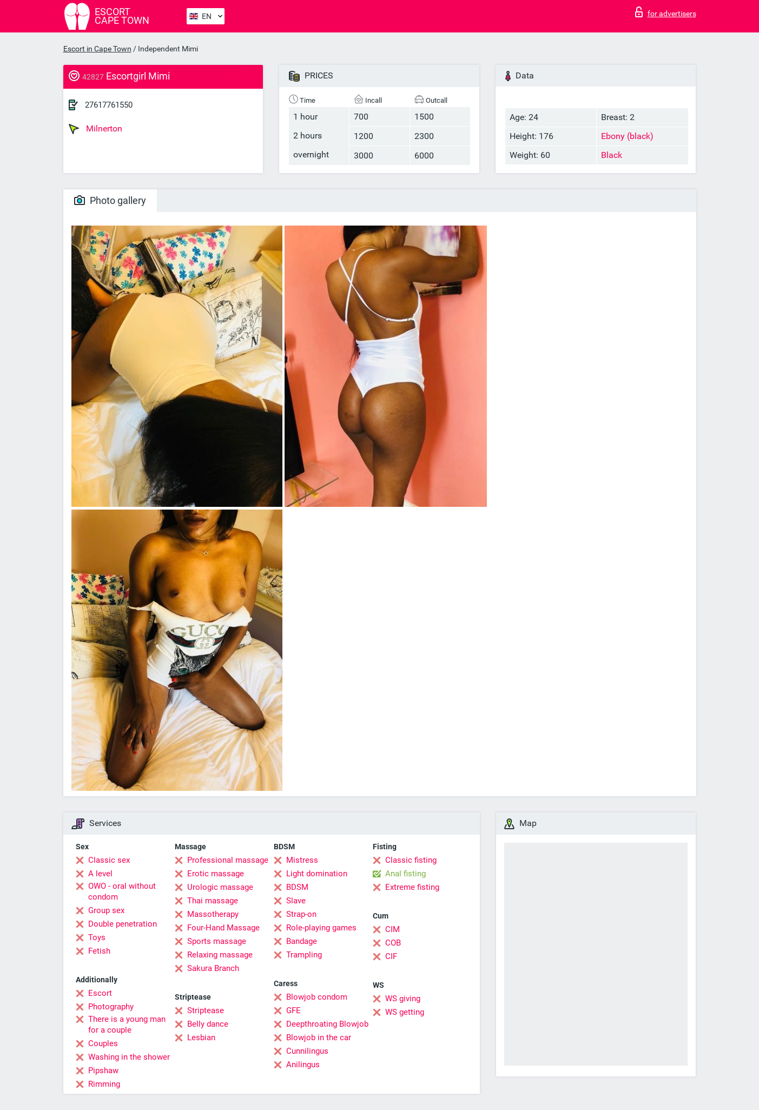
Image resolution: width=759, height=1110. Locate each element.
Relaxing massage (220, 955)
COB (393, 943)
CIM (392, 929)
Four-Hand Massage (223, 928)
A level (100, 873)
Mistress (302, 860)
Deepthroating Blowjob (327, 1024)
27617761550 (109, 105)
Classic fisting (411, 860)
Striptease (205, 1010)
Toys (96, 937)
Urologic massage (220, 887)
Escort (100, 993)
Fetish (99, 951)
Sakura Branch (213, 968)
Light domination (316, 873)
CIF (391, 956)
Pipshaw (103, 1070)
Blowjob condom (316, 997)
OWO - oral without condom (122, 891)
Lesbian (201, 1037)
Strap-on (301, 914)
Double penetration (122, 924)
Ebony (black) (627, 136)
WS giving (402, 998)
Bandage (301, 941)
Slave (296, 901)
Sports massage (216, 941)
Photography (111, 1007)
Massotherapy (213, 914)
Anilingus (303, 1064)
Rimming (104, 1084)
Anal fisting (405, 873)
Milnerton (95, 128)
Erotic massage (215, 873)
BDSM (297, 887)
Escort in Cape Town (97, 48)
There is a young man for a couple (127, 1024)
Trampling (304, 955)
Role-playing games (321, 928)
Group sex (106, 910)
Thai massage (212, 901)
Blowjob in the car (318, 1037)
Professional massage (227, 860)
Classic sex (109, 860)
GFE (293, 1010)
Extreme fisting (412, 887)
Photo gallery (110, 200)
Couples (103, 1043)
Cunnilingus (307, 1051)
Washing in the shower (129, 1057)
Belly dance (207, 1024)
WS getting (404, 1012)
